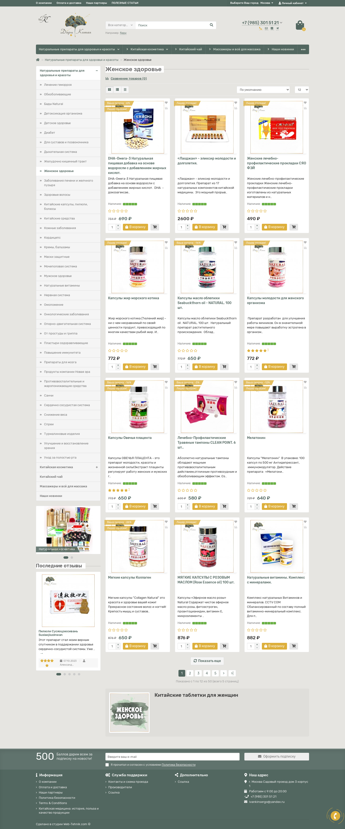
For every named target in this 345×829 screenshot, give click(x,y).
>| (232, 673)
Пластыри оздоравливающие (66, 343)
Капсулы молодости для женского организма (275, 300)
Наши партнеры (96, 3)
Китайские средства (59, 218)
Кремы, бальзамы (57, 247)
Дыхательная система (60, 152)
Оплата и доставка (69, 3)
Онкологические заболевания (66, 314)
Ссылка (114, 792)
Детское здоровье (57, 123)
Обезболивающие (57, 94)
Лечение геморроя (58, 84)
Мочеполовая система (60, 266)
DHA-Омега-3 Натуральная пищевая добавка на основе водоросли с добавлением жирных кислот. (137, 165)
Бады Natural (53, 104)
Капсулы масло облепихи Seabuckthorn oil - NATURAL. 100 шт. (204, 303)
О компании (44, 3)
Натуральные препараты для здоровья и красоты (77, 49)
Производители (120, 787)
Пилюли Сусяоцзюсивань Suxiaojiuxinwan (58, 633)
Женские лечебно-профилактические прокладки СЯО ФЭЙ (276, 163)
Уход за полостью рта (60, 457)
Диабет (49, 132)
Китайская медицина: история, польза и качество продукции (69, 810)
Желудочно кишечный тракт (65, 161)
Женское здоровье (59, 171)
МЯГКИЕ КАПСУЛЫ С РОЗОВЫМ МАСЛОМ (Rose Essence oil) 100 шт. (206, 580)
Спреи (49, 424)
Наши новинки (280, 49)
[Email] (172, 756)
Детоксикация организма (63, 113)
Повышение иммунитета (62, 352)
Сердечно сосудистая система (67, 405)
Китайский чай (188, 49)
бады (123, 33)
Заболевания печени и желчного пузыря (68, 183)
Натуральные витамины (62, 285)
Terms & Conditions (53, 803)
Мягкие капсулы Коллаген (129, 578)
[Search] (175, 25)
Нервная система (57, 295)
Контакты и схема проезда (128, 781)
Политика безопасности (57, 798)
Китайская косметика (144, 49)
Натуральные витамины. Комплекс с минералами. (276, 580)
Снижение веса (55, 414)
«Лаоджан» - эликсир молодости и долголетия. (207, 160)
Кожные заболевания (60, 228)
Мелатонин (256, 438)
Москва (265, 3)
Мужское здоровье (58, 276)
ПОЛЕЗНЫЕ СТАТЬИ (125, 3)
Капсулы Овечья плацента (130, 438)
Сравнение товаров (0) (126, 78)
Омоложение (53, 304)
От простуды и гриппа (60, 333)
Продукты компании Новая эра (67, 372)
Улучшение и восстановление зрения (66, 446)
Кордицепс (52, 237)
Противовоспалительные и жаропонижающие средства (65, 384)
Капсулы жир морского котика (133, 298)
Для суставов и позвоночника (66, 142)
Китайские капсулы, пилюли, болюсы (66, 206)
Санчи (48, 395)
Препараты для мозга (60, 362)
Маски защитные (56, 257)
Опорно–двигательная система (67, 324)
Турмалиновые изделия (62, 434)
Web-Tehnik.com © (77, 824)
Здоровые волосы (57, 194)
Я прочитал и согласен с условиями (150, 764)
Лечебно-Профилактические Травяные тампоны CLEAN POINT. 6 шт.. (207, 442)
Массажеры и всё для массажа (234, 49)
